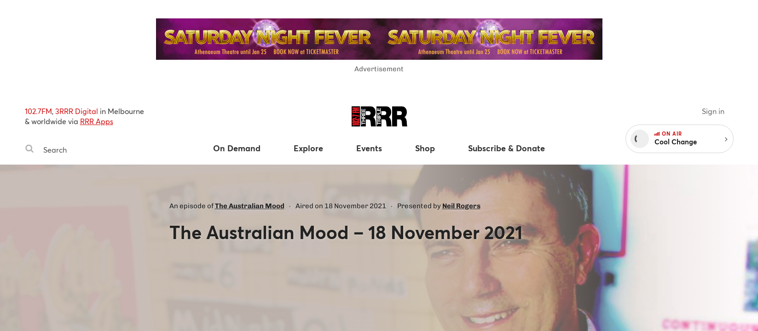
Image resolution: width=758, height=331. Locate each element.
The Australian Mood (249, 206)
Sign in (713, 111)
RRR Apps (96, 121)
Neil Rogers (461, 206)
